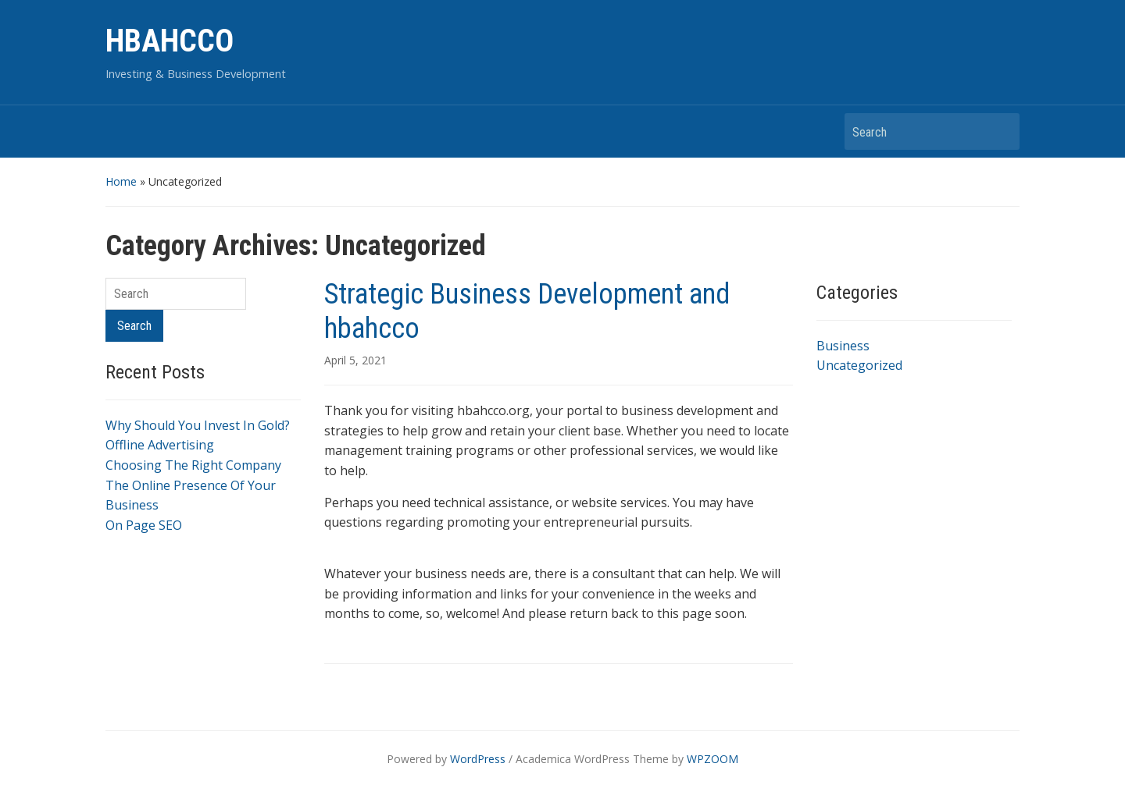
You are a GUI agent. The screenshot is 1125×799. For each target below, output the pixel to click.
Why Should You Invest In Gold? (197, 425)
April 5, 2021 (355, 360)
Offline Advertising (159, 444)
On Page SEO (143, 525)
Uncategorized (859, 365)
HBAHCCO (169, 41)
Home (121, 181)
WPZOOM (712, 758)
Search (1000, 131)
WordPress (477, 758)
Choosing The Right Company (193, 465)
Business (843, 345)
